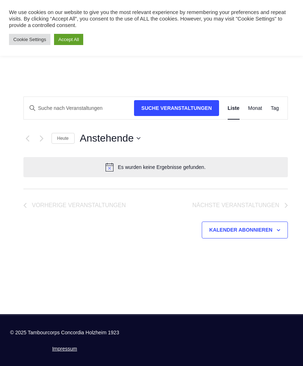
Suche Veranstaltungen (176, 108)
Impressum (64, 349)
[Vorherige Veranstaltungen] (27, 138)
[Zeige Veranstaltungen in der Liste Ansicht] (234, 108)
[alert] (155, 167)
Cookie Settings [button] (29, 39)
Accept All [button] (68, 39)
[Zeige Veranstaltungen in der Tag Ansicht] (275, 108)
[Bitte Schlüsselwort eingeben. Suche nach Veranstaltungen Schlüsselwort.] (79, 108)
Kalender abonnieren (240, 230)
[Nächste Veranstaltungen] (41, 138)
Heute (63, 138)
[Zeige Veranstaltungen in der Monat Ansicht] (255, 108)
